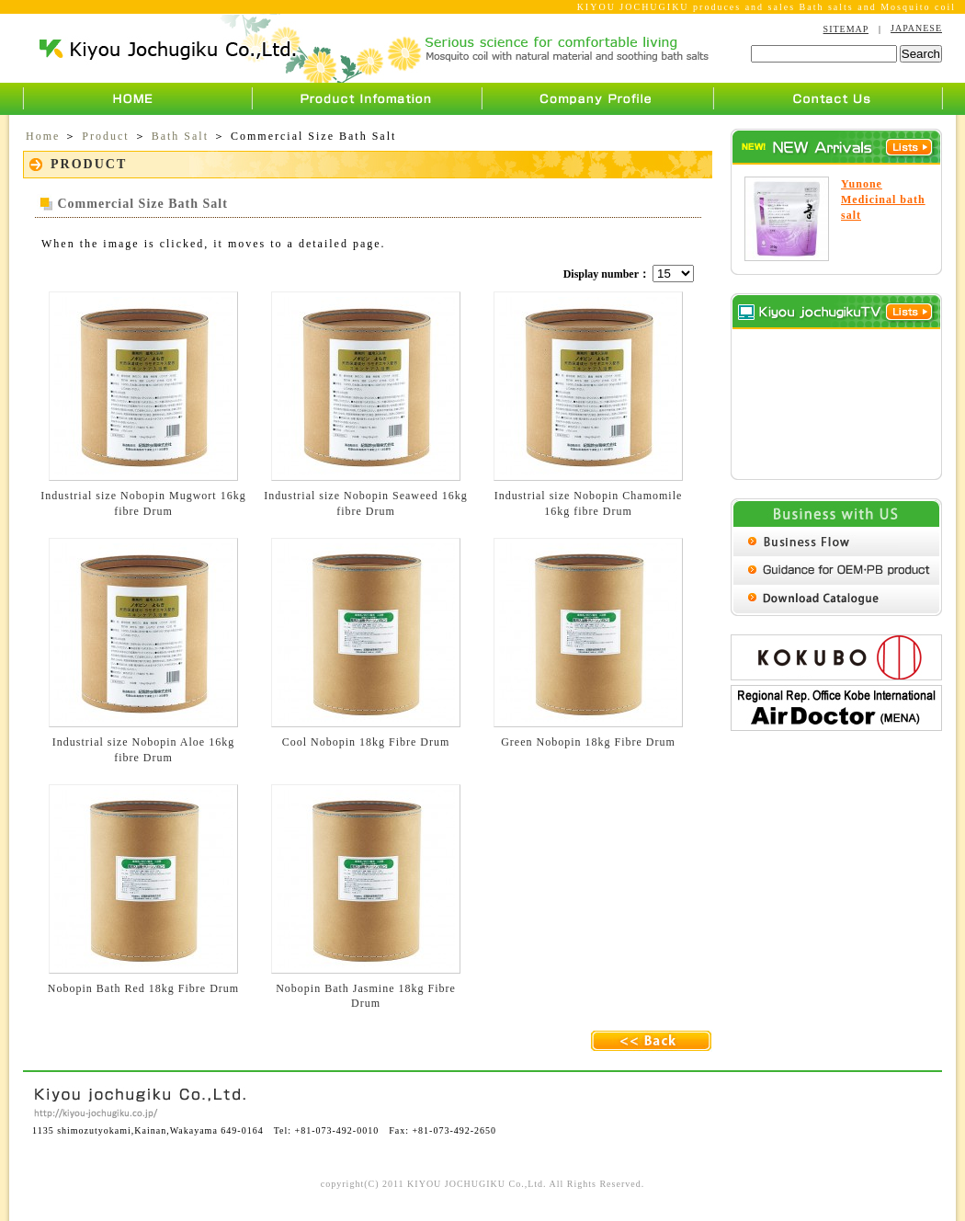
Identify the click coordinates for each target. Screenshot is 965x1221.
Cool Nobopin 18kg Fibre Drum (366, 742)
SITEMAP (845, 29)
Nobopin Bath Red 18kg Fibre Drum (143, 988)
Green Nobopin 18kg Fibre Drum (588, 742)
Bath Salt (180, 136)
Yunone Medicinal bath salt (883, 199)
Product (105, 136)
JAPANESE (916, 28)
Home (43, 136)
